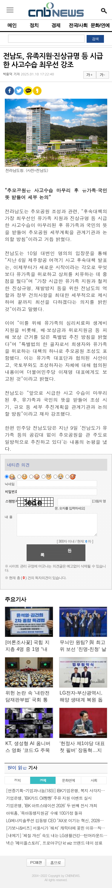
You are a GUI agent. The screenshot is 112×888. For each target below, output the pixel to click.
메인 (11, 25)
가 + (89, 75)
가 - (102, 75)
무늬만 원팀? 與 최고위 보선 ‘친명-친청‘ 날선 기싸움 (83, 646)
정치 (34, 25)
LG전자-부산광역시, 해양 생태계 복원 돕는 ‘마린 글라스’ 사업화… (82, 696)
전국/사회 (78, 25)
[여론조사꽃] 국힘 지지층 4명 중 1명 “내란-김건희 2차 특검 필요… (27, 646)
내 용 (9, 517)
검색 (95, 39)
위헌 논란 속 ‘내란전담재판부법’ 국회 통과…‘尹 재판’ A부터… (28, 696)
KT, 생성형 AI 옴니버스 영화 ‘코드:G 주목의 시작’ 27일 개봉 (27, 747)
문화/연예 (99, 25)
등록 (56, 552)
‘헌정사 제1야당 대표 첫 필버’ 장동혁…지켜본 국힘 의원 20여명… (82, 747)
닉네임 (10, 484)
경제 (55, 25)
